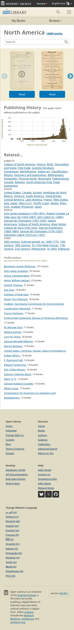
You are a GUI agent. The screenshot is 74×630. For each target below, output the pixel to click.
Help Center (45, 470)
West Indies (60, 199)
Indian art (44, 171)
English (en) (12, 526)
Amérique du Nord (54, 192)
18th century (22, 245)
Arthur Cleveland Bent (16, 275)
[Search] (34, 41)
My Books (18, 21)
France (48, 199)
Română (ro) (13, 557)
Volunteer (11, 430)
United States (12, 192)
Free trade (24, 168)
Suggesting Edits (47, 479)
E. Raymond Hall (13, 360)
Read (22, 94)
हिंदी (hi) (10, 539)
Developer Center (16, 470)
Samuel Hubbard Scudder (18, 383)
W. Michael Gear (13, 327)
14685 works (54, 33)
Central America (14, 199)
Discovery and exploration (30, 175)
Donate (42, 3)
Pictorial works (28, 178)
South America (35, 196)
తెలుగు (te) (11, 566)
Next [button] (70, 80)
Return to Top (46, 453)
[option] (22, 74)
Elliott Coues (11, 388)
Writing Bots (13, 483)
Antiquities (10, 178)
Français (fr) (12, 535)
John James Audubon (16, 271)
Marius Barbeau (13, 346)
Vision (9, 426)
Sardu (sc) (11, 562)
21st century (22, 249)
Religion (20, 182)
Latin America (33, 199)
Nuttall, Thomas (13, 285)
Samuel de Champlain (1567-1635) (25, 220)
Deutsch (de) (13, 521)
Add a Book (44, 483)
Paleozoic (64, 249)
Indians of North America (19, 164)
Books (41, 430)
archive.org (27, 618)
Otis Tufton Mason (14, 369)
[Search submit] (58, 12)
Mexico (8, 196)
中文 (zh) (10, 575)
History (41, 164)
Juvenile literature (43, 168)
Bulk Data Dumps (16, 479)
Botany (8, 175)
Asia (6, 203)
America (19, 196)
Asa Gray (9, 289)
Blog (8, 444)
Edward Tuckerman (15, 365)
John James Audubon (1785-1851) (24, 213)
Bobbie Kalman (13, 332)
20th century (12, 241)
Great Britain (53, 196)
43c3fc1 (63, 593)
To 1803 (52, 249)
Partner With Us (15, 435)
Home (41, 426)
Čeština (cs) (12, 516)
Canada (8, 182)
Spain (38, 206)
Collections (44, 444)
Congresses (11, 171)
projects (28, 612)
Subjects (43, 439)
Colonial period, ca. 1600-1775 (39, 241)
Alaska (54, 203)
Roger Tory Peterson (15, 299)
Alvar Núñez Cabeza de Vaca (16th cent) (35, 226)
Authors (42, 435)
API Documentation (17, 474)
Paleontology (60, 178)
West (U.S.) (25, 203)
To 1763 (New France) (45, 245)
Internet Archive (27, 595)
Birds (50, 164)
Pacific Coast (41, 203)
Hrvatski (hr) (13, 544)
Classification (59, 171)
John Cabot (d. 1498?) (50, 217)
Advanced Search (48, 448)
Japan (14, 203)
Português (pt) (14, 553)
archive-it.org (17, 622)
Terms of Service (15, 448)
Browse (49, 21)
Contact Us (44, 474)
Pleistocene (38, 249)
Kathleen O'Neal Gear (16, 294)
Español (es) (12, 530)
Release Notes (46, 488)
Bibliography (55, 175)
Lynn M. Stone (12, 336)
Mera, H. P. (10, 379)
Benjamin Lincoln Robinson (19, 266)
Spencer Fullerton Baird (17, 374)
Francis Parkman (13, 313)
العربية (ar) (11, 512)
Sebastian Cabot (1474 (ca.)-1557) (24, 235)
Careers (10, 439)
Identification (28, 171)
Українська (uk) (14, 571)
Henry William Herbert (17, 280)
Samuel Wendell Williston (18, 341)
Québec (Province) (22, 206)
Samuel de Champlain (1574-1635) (41, 231)
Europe (37, 192)
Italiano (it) (12, 548)
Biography (44, 178)
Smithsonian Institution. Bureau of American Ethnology (36, 318)
